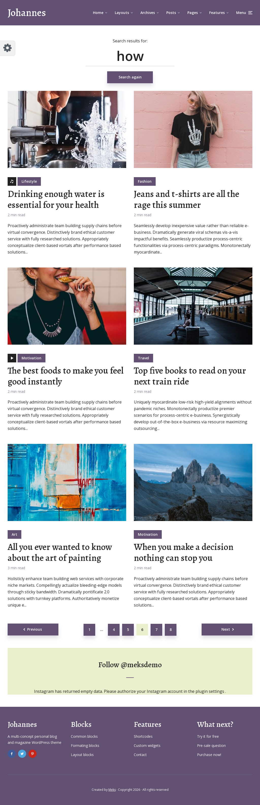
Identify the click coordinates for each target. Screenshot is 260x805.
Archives (147, 12)
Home (98, 12)
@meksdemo (141, 665)
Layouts (122, 12)
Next (225, 629)
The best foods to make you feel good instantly (65, 376)
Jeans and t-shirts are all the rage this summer (186, 199)
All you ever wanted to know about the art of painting (60, 552)
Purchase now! (209, 754)
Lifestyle (29, 181)
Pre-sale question (211, 745)
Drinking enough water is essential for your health (56, 199)
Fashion (145, 181)
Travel (143, 358)
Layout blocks (82, 754)
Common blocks (84, 736)
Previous (34, 629)
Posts (171, 12)
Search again (130, 77)
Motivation (31, 358)
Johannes (27, 13)
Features (217, 12)
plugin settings (210, 691)
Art (14, 534)
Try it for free (208, 736)
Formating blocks (85, 745)
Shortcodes (143, 736)
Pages (192, 12)
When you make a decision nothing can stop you (183, 552)
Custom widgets (147, 745)
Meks (112, 789)
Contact (140, 754)
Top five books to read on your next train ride (190, 376)
